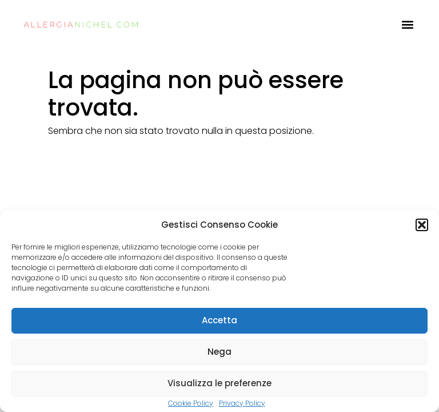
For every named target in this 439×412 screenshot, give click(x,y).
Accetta (219, 320)
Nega (219, 352)
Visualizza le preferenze (219, 383)
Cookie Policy (190, 403)
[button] (422, 225)
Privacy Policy (242, 403)
